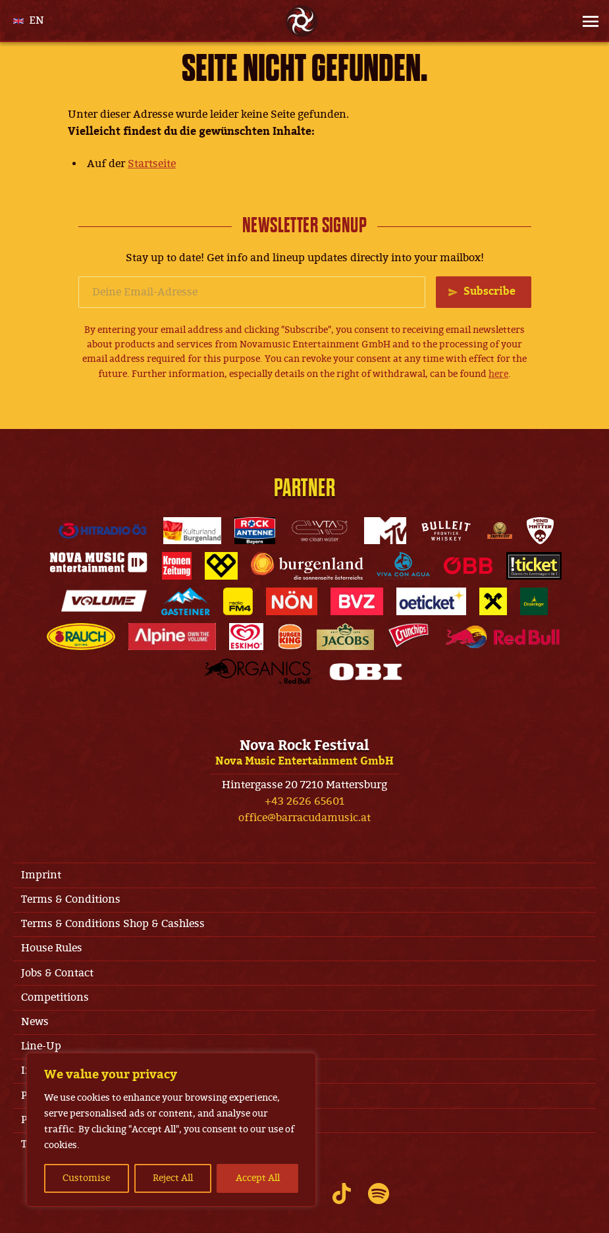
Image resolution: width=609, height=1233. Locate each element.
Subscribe (489, 291)
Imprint (41, 875)
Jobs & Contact (57, 973)
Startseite (152, 163)
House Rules (51, 948)
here (498, 374)
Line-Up (41, 1046)
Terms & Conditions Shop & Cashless (113, 923)
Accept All (258, 1178)
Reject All (173, 1178)
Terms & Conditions (70, 899)
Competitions (55, 997)
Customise (86, 1178)
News (35, 1021)
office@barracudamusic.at (304, 817)
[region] (171, 1130)
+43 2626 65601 (304, 801)
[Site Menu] (586, 21)
